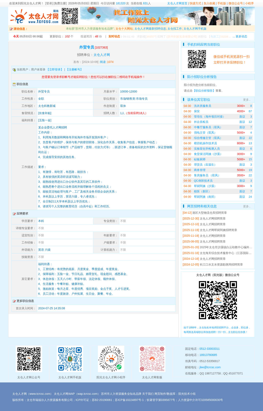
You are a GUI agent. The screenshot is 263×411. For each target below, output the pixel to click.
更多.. (246, 99)
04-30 (187, 105)
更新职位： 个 (61, 36)
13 (250, 143)
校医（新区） (202, 191)
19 (250, 170)
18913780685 (208, 355)
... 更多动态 (240, 36)
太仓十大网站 (124, 28)
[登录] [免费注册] (56, 3)
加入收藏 (209, 3)
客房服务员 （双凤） (207, 175)
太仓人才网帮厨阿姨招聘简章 (218, 230)
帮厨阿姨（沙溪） (205, 186)
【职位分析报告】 (204, 90)
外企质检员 (201, 122)
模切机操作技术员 (205, 143)
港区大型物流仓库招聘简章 (209, 212)
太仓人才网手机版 (194, 28)
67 (250, 111)
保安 (197, 111)
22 (250, 138)
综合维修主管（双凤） (208, 138)
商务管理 (199, 170)
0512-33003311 (210, 348)
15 (250, 159)
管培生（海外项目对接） (210, 116)
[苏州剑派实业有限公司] (182, 36)
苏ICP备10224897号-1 (129, 400)
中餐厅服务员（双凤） (208, 127)
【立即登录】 (54, 69)
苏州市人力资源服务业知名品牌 (121, 393)
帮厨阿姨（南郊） (205, 196)
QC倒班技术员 (203, 180)
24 (250, 196)
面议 (242, 116)
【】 (221, 36)
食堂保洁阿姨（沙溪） (208, 154)
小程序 (249, 3)
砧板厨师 (199, 159)
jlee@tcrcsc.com (210, 367)
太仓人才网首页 (177, 3)
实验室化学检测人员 (207, 148)
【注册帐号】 (74, 69)
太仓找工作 (174, 28)
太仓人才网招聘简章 (213, 218)
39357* (150, 36)
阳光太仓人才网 (31, 3)
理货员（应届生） (205, 164)
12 (250, 122)
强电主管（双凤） (205, 132)
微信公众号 (235, 3)
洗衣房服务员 (202, 105)
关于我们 (148, 393)
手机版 (221, 3)
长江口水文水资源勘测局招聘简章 (221, 264)
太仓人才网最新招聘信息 (150, 28)
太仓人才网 (101, 55)
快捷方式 (195, 3)
